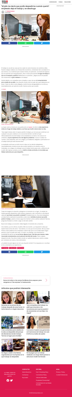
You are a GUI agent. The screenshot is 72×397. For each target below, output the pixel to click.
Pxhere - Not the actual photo (7, 208)
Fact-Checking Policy (42, 372)
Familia (60, 2)
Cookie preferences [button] (62, 375)
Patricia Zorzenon (11, 11)
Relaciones (67, 2)
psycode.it (25, 377)
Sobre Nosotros (26, 372)
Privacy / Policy (60, 372)
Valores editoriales (41, 377)
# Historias (20, 248)
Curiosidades (53, 2)
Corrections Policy (41, 375)
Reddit (4, 89)
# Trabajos (5, 248)
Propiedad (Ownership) (43, 380)
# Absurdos (12, 248)
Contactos (25, 375)
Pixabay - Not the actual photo (7, 124)
